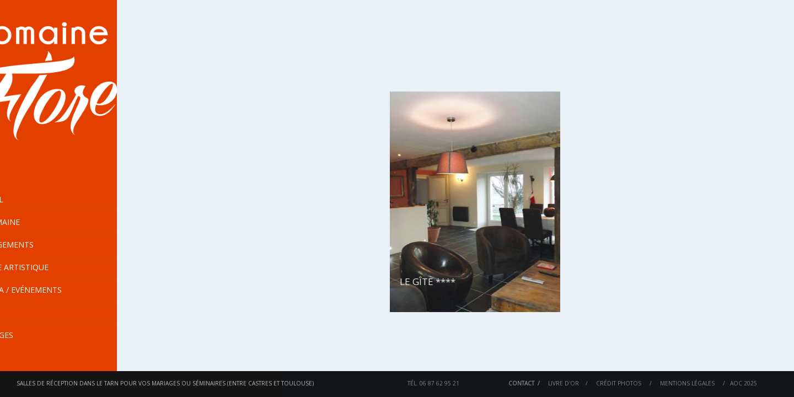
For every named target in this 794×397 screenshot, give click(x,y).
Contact (521, 383)
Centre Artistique (49, 267)
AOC (736, 383)
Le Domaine (83, 222)
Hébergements (83, 245)
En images (31, 335)
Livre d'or (563, 383)
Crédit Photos (618, 383)
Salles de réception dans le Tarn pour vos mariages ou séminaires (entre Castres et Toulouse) (165, 383)
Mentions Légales (687, 383)
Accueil (26, 199)
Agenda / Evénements (56, 290)
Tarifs (24, 312)
